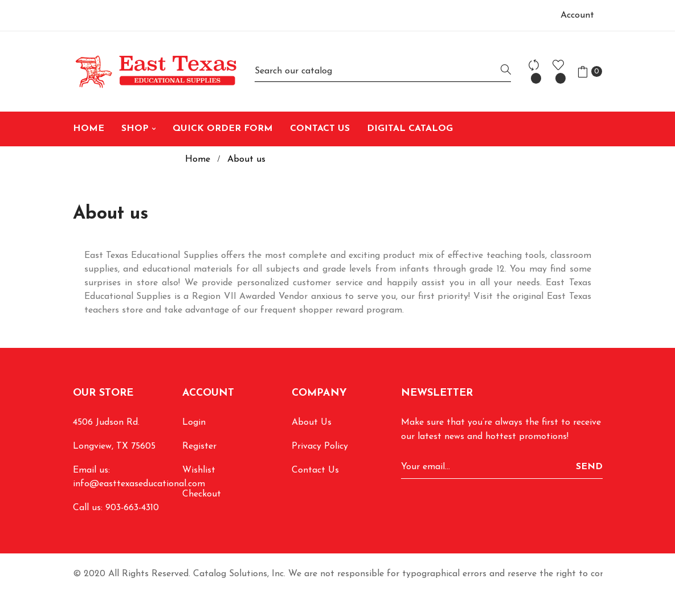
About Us (312, 422)
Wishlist (198, 470)
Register (199, 446)
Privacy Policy (320, 446)
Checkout (201, 494)
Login (194, 422)
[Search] (383, 71)
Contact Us (315, 470)
